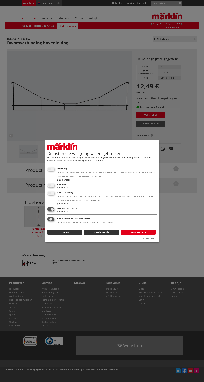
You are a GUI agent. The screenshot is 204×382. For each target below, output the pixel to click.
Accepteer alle (138, 232)
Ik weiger (65, 232)
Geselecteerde (101, 232)
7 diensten (63, 203)
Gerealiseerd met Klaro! (146, 238)
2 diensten (63, 187)
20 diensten (63, 179)
